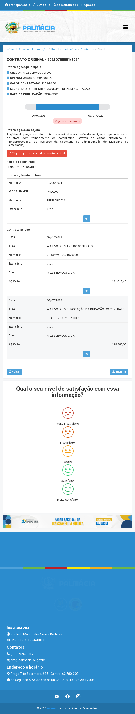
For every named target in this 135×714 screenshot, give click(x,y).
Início (10, 49)
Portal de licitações (64, 49)
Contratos (87, 49)
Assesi (51, 708)
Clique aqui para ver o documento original (37, 153)
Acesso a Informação (33, 49)
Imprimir (119, 371)
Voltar (14, 371)
